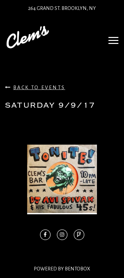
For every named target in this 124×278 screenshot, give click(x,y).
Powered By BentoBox (62, 268)
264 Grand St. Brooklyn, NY (62, 8)
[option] (62, 179)
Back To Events (35, 87)
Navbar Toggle (111, 37)
